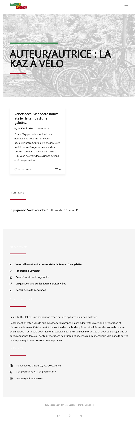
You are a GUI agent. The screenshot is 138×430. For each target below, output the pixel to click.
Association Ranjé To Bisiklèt (62, 405)
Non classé (24, 169)
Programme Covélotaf (28, 270)
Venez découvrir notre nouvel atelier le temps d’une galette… (49, 264)
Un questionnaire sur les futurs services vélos (41, 283)
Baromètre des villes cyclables (32, 277)
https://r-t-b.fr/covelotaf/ (64, 210)
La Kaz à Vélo (25, 128)
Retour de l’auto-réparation (31, 290)
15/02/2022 (42, 128)
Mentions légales (86, 405)
